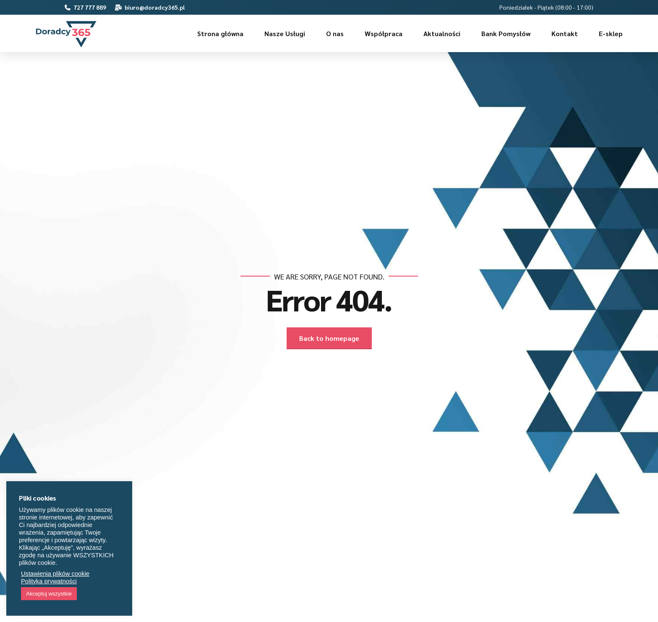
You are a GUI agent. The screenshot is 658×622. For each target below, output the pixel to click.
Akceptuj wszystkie (49, 593)
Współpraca (383, 33)
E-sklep (611, 33)
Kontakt (564, 33)
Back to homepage (329, 338)
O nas (335, 33)
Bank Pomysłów (505, 33)
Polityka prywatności (49, 581)
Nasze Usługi (284, 33)
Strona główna (220, 33)
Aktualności (441, 33)
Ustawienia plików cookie (55, 573)
